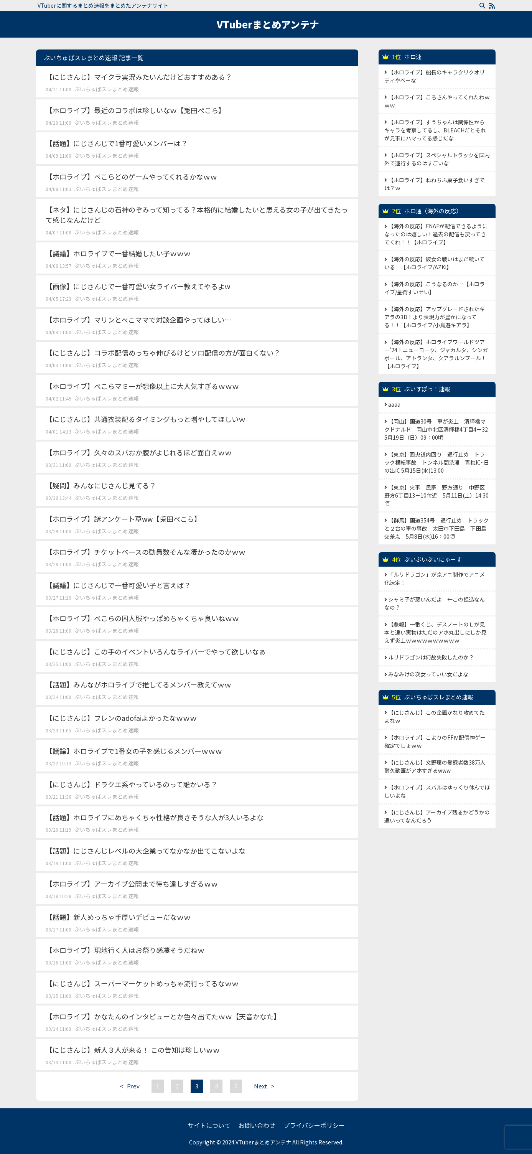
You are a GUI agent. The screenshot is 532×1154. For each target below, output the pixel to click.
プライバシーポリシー (314, 1125)
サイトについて (209, 1125)
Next (266, 1086)
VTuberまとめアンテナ (268, 24)
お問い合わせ (257, 1125)
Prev (128, 1086)
